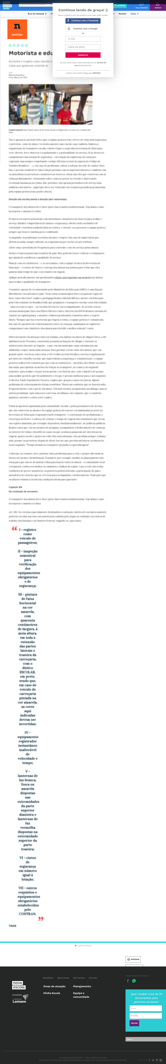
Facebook (149, 1060)
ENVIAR (134, 1023)
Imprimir (133, 959)
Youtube (161, 1060)
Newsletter (48, 978)
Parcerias (93, 978)
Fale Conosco (79, 978)
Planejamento (82, 986)
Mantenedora (17, 995)
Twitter (153, 1060)
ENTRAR (96, 73)
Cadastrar (83, 55)
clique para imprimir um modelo (72, 277)
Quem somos (63, 978)
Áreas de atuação (54, 986)
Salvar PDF (134, 967)
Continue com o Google (82, 29)
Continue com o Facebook (83, 20)
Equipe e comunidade (81, 995)
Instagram (157, 1060)
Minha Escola (51, 993)
